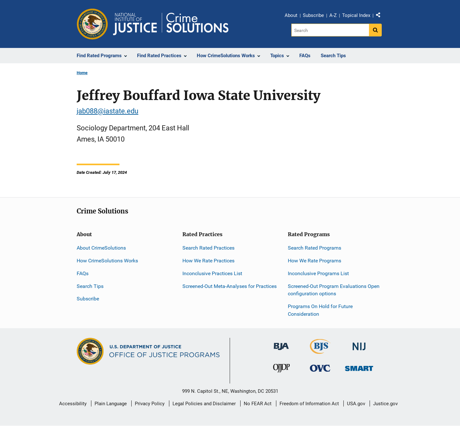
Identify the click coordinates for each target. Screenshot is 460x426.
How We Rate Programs (314, 261)
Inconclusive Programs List (318, 273)
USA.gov (356, 404)
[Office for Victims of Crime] (320, 368)
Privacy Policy (150, 404)
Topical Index (356, 15)
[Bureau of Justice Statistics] (320, 351)
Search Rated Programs (314, 248)
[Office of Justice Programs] (92, 24)
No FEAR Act (258, 404)
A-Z (333, 15)
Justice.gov (385, 404)
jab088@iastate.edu (107, 111)
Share (380, 16)
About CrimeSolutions (101, 248)
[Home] (170, 24)
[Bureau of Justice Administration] (281, 343)
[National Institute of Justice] (359, 344)
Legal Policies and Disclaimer (204, 404)
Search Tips (90, 286)
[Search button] (375, 30)
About (291, 15)
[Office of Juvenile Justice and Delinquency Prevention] (281, 370)
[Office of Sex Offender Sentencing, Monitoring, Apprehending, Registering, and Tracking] (359, 367)
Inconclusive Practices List (212, 273)
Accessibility (73, 404)
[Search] (330, 30)
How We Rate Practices (208, 261)
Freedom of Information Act (309, 404)
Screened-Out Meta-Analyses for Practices (229, 286)
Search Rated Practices (208, 248)
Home (82, 72)
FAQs (82, 273)
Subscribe (313, 15)
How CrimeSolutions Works (107, 261)
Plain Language (111, 404)
